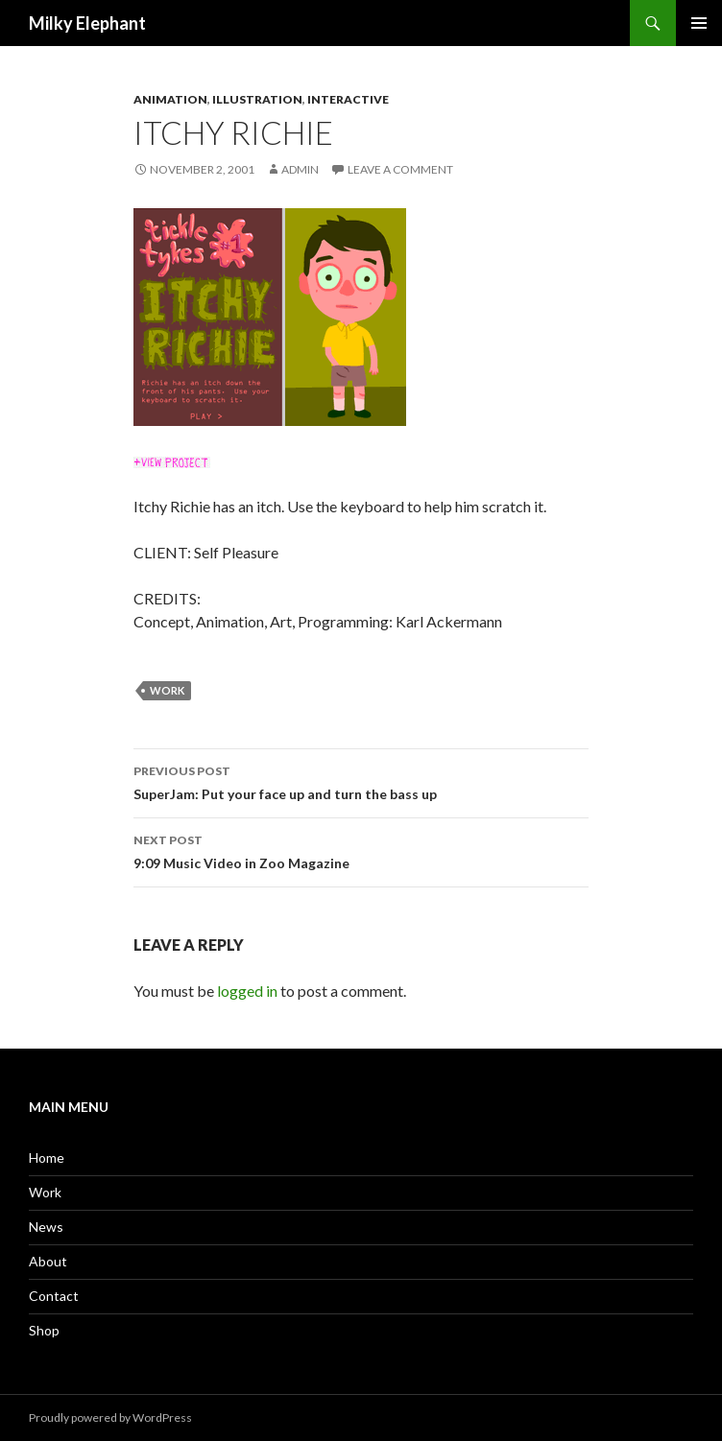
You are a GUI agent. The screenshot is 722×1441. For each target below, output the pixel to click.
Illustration (257, 99)
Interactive (348, 99)
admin (300, 169)
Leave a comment (400, 169)
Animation (170, 99)
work (167, 690)
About (48, 1261)
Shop (44, 1330)
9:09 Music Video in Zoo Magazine (361, 850)
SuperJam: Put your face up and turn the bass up (361, 781)
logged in (247, 990)
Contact (54, 1295)
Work (45, 1192)
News (46, 1226)
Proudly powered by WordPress (110, 1417)
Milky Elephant (87, 23)
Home (46, 1157)
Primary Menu (699, 23)
